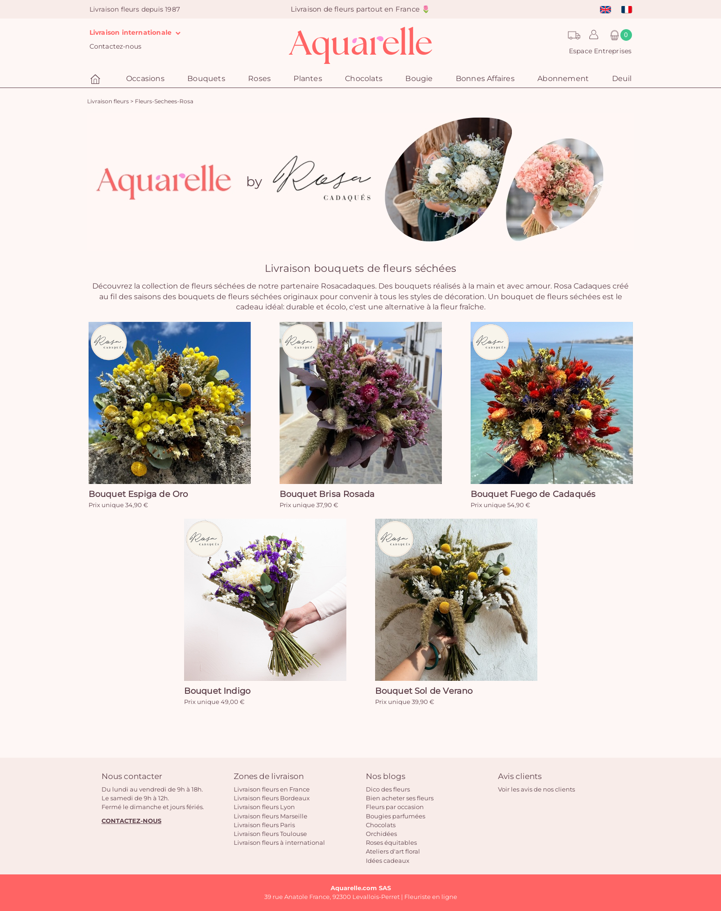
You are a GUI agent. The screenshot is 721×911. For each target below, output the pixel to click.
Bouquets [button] (206, 78)
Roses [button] (259, 78)
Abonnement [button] (563, 78)
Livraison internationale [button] (137, 32)
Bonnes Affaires (485, 78)
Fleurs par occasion (395, 806)
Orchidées (381, 833)
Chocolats (381, 825)
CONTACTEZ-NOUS (131, 820)
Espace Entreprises (600, 51)
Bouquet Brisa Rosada (327, 494)
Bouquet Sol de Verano (424, 691)
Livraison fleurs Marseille (270, 816)
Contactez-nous (115, 46)
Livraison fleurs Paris (264, 825)
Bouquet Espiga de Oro (138, 494)
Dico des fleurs (388, 789)
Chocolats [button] (364, 78)
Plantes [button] (308, 78)
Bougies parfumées (395, 816)
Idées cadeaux (387, 860)
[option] (360, 182)
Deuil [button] (622, 78)
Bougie (419, 78)
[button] (591, 35)
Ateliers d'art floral (393, 851)
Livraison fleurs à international (279, 842)
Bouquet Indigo (217, 691)
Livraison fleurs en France (272, 789)
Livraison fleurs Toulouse (270, 833)
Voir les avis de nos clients (536, 789)
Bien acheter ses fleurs (400, 798)
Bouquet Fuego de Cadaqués (533, 494)
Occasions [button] (145, 78)
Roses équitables (391, 842)
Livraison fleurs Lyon (264, 806)
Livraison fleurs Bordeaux (272, 798)
